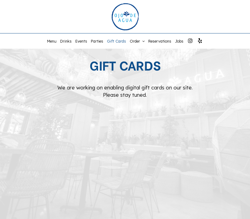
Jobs (179, 41)
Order (137, 41)
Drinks (66, 41)
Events (81, 41)
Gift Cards (116, 41)
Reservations (159, 41)
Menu (52, 41)
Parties (97, 41)
